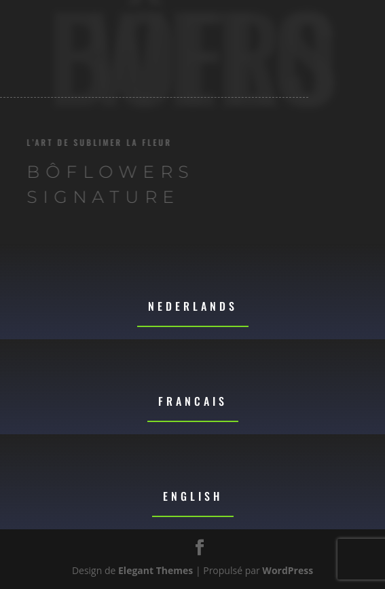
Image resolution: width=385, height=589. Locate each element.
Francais (192, 401)
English (193, 496)
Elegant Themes (155, 570)
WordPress (287, 570)
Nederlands (193, 306)
